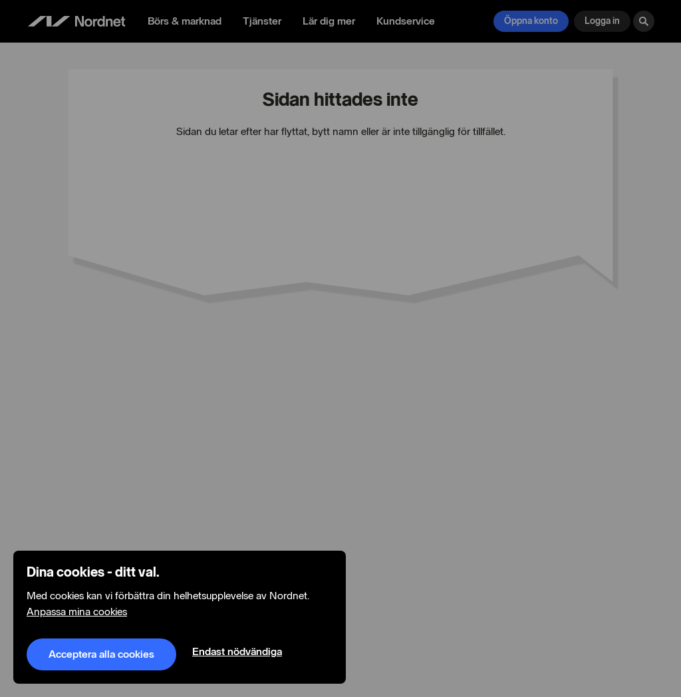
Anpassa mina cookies (77, 612)
